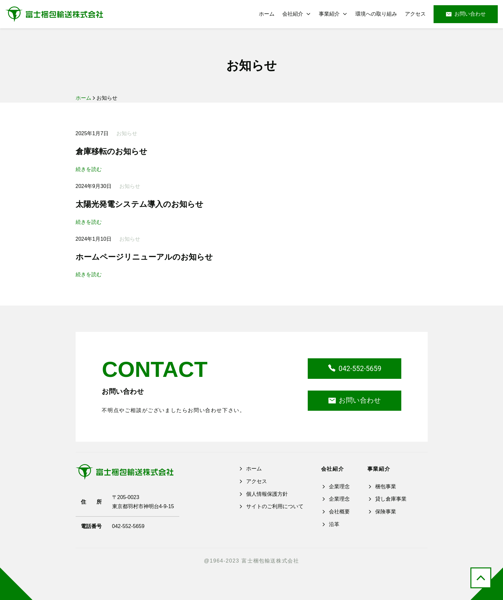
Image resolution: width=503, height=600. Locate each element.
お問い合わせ (466, 14)
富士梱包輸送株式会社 (270, 561)
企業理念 (335, 486)
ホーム (83, 98)
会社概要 (335, 511)
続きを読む (89, 169)
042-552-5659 (354, 368)
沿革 (330, 524)
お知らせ (251, 65)
